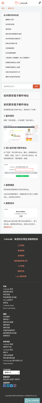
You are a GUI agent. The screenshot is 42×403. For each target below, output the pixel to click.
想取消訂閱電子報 (11, 43)
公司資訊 (21, 245)
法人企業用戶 (8, 300)
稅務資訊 (6, 336)
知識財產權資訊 (9, 330)
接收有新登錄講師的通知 (14, 34)
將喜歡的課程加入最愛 (13, 62)
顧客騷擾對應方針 (21, 261)
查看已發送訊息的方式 (13, 72)
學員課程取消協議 (9, 297)
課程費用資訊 (8, 292)
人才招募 (21, 266)
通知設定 (8, 29)
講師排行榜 (7, 347)
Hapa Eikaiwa (8, 363)
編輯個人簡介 (10, 19)
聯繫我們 (8, 227)
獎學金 (5, 303)
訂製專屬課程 (10, 48)
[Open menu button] (2, 3)
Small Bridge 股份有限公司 (13, 361)
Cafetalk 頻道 (8, 344)
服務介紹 (11, 8)
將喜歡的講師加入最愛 (13, 67)
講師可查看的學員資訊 (13, 77)
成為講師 (6, 317)
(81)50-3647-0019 (11, 379)
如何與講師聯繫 (11, 53)
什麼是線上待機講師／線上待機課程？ (18, 58)
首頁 (3, 8)
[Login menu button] (39, 3)
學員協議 (6, 294)
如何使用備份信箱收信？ (14, 39)
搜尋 (36, 86)
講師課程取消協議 (9, 333)
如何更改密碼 (10, 24)
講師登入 (6, 319)
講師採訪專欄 (8, 322)
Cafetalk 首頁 (8, 289)
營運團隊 (21, 251)
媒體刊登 (21, 271)
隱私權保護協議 (9, 358)
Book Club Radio (9, 308)
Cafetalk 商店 (8, 350)
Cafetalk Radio (8, 305)
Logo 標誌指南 (21, 276)
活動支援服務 (8, 355)
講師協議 (6, 327)
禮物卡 (5, 352)
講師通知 (6, 325)
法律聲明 (21, 256)
